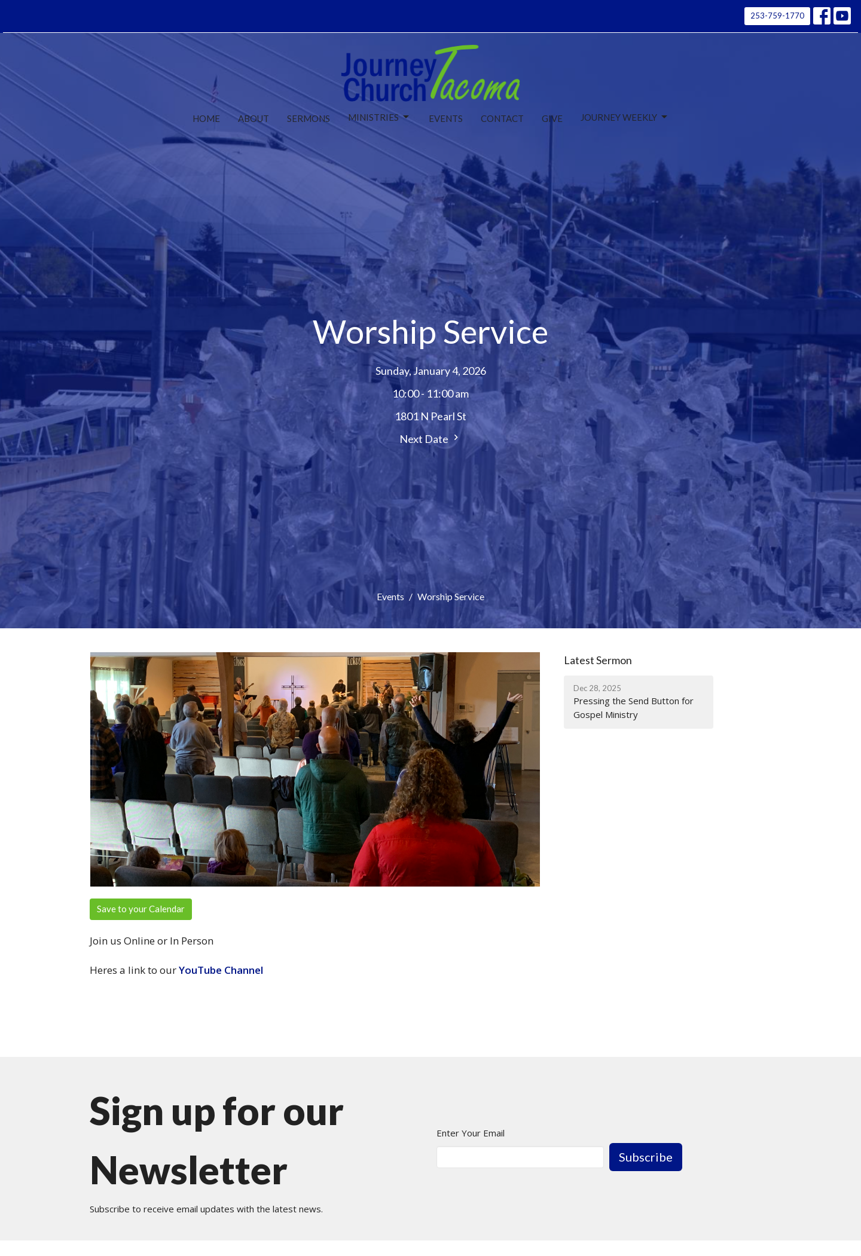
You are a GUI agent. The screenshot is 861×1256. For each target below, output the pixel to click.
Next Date (430, 438)
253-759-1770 (777, 15)
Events (446, 118)
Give (552, 118)
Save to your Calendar (141, 908)
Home (206, 118)
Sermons (308, 118)
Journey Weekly (625, 117)
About (253, 118)
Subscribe (646, 1157)
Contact (502, 118)
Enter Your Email (470, 1133)
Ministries (379, 117)
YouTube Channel (221, 970)
